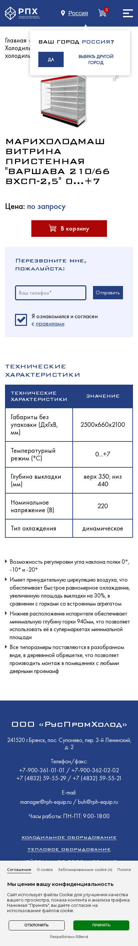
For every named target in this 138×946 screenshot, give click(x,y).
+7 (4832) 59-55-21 (97, 778)
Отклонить (36, 925)
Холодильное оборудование (69, 837)
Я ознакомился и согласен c (65, 320)
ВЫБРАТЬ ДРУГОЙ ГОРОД (96, 59)
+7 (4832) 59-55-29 (42, 778)
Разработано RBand (69, 937)
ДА (51, 59)
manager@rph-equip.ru (46, 801)
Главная (16, 40)
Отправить (108, 292)
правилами (50, 323)
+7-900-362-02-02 (95, 770)
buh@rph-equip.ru (98, 801)
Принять (101, 925)
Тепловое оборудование (69, 849)
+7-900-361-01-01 (42, 770)
